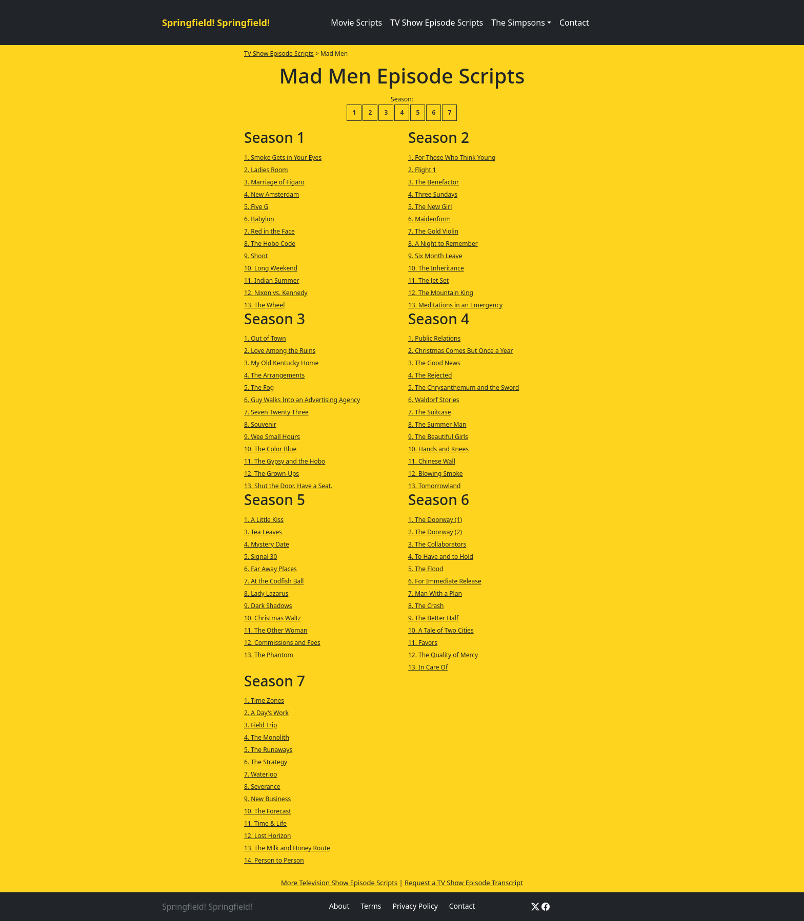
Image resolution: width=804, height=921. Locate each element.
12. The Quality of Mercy (443, 655)
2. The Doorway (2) (435, 532)
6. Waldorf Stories (433, 399)
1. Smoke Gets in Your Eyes (282, 157)
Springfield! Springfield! (216, 22)
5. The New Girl (430, 206)
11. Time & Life (265, 823)
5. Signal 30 (260, 556)
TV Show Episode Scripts (436, 22)
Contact (574, 22)
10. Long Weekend (270, 268)
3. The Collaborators (437, 544)
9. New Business (267, 798)
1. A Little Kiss (264, 519)
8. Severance (262, 786)
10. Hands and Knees (438, 449)
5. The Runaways (268, 749)
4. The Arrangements (274, 375)
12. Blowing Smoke (435, 473)
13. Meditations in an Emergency (455, 305)
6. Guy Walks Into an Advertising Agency (302, 399)
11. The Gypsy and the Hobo (284, 461)
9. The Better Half (433, 618)
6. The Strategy (265, 762)
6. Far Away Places (270, 568)
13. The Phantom (268, 655)
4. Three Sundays (432, 194)
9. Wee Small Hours (272, 436)
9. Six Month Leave (435, 256)
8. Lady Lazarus (266, 593)
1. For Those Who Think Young (452, 157)
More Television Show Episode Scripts (339, 882)
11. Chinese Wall (431, 461)
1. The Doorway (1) (435, 519)
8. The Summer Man (437, 424)
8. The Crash (426, 605)
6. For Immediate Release (444, 581)
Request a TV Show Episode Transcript (464, 882)
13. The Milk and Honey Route (287, 848)
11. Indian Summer (271, 280)
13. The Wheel (264, 305)
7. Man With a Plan (435, 593)
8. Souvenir (260, 424)
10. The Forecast (267, 811)
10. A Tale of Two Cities (441, 630)
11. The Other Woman (276, 630)
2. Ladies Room (266, 169)
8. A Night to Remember (443, 243)
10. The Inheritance (436, 268)
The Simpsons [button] (518, 22)
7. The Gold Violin (433, 231)
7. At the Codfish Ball (274, 581)
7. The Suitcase (429, 412)
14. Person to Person (274, 860)
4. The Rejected (430, 375)
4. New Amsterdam (271, 194)
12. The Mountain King (440, 292)
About (339, 906)
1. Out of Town (265, 338)
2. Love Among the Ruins (279, 350)
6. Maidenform (429, 219)
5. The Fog (259, 387)
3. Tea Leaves (263, 532)
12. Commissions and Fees (282, 642)
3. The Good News (434, 363)
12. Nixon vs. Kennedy (276, 292)
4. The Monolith (266, 737)
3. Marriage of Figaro (274, 182)
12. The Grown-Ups (271, 473)
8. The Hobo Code (269, 243)
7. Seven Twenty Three (276, 412)
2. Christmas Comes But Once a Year (460, 350)
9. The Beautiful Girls (438, 436)
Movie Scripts (356, 22)
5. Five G (256, 206)
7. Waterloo (260, 774)
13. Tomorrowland (434, 486)
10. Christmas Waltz (272, 618)
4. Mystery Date (266, 544)
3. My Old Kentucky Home (281, 363)
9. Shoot (256, 256)
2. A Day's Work (266, 712)
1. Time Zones (264, 700)
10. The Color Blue (270, 449)
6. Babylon (259, 219)
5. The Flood (425, 568)
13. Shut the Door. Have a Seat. (288, 486)
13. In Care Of (428, 667)
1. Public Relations (434, 338)
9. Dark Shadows (268, 605)
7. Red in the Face (269, 231)
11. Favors (422, 642)
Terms (370, 906)
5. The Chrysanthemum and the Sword (463, 387)
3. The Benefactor (433, 182)
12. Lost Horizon (267, 835)
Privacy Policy (414, 906)
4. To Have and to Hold (440, 556)
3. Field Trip (260, 725)
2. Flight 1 (422, 169)
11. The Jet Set (428, 280)
